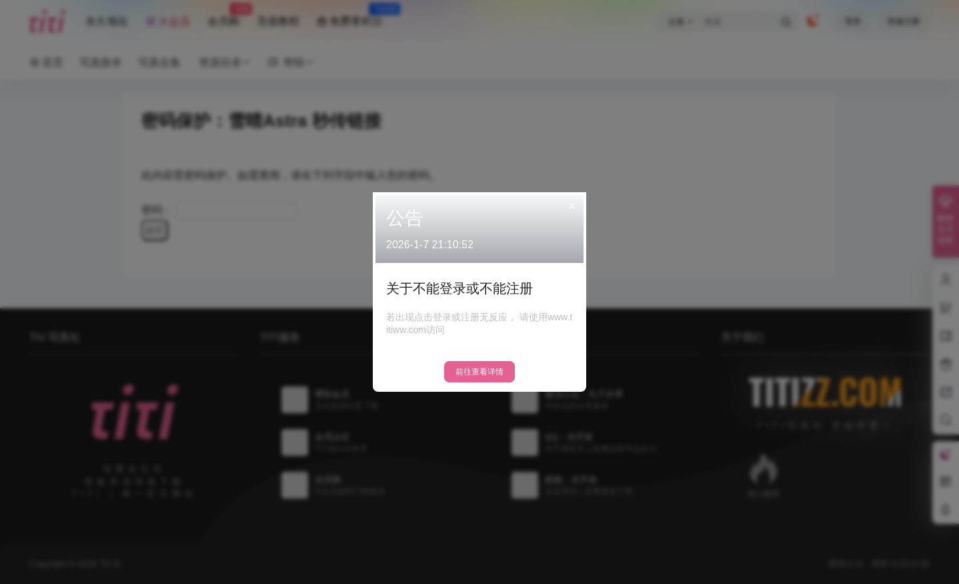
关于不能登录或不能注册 (459, 288)
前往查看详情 (479, 371)
